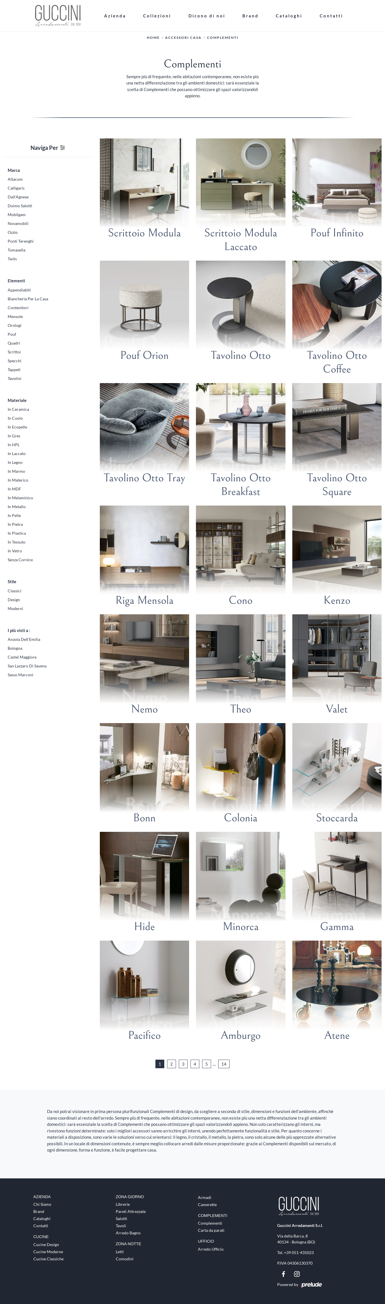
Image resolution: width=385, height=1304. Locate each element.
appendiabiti (19, 289)
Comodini (124, 1258)
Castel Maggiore (22, 656)
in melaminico (20, 497)
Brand (250, 15)
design (14, 599)
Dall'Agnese (18, 196)
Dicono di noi (207, 15)
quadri (14, 342)
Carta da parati (211, 1230)
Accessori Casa (183, 37)
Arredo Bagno (128, 1232)
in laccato (17, 453)
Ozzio (13, 232)
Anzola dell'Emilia (24, 639)
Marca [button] (14, 169)
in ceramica (18, 409)
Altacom (15, 178)
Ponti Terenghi (21, 240)
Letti (120, 1251)
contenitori (18, 307)
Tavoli (121, 1225)
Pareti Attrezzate (131, 1211)
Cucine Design (46, 1244)
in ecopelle (17, 426)
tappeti (14, 369)
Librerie (123, 1204)
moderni (15, 608)
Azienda (115, 15)
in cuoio (15, 417)
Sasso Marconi (20, 674)
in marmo (16, 470)
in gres (14, 435)
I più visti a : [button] (19, 630)
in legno (15, 462)
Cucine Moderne (48, 1251)
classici (14, 590)
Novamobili (18, 223)
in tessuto (16, 541)
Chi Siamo (42, 1204)
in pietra (15, 524)
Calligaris (16, 187)
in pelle (14, 515)
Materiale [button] (17, 400)
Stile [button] (12, 581)
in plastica (17, 532)
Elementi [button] (16, 280)
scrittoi (14, 351)
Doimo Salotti (20, 205)
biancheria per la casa (28, 298)
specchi (14, 360)
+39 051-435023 (299, 1252)
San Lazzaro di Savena (27, 665)
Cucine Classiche (48, 1258)
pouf (12, 333)
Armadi (204, 1197)
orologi (14, 325)
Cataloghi (289, 15)
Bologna (15, 647)
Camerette (207, 1204)
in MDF (14, 488)
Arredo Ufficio (211, 1249)
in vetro (15, 550)
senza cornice (20, 559)
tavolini (14, 378)
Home (153, 37)
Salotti (121, 1218)
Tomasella (16, 249)
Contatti (331, 15)
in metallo (17, 506)
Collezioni (157, 15)
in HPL (14, 444)
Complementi (222, 37)
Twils (12, 258)
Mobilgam (17, 214)
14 (223, 1063)
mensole (15, 316)
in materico (18, 479)
